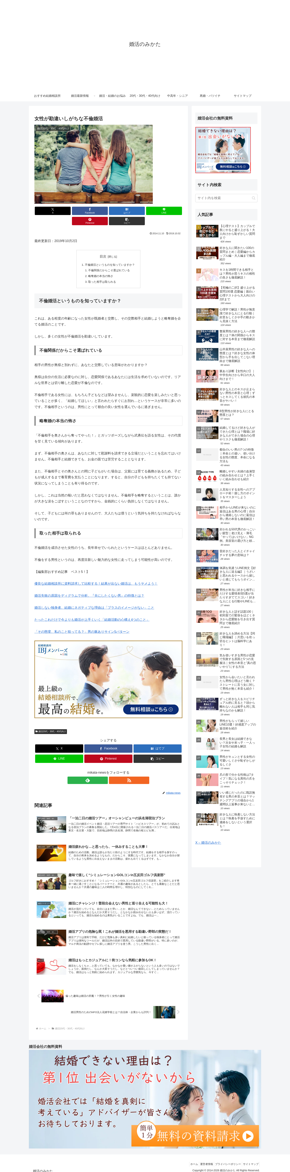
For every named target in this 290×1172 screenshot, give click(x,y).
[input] (226, 198)
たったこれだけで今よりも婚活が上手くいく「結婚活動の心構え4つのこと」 (91, 611)
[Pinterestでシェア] (146, 211)
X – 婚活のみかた (208, 842)
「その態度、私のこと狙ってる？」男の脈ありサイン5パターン (81, 623)
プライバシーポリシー (225, 1160)
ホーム (188, 1160)
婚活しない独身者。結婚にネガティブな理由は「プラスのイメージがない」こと (94, 599)
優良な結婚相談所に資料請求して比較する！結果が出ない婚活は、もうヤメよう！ (96, 575)
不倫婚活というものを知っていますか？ (109, 254)
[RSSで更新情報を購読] (112, 771)
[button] (170, 211)
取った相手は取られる (102, 272)
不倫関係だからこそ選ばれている (109, 260)
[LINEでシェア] (121, 211)
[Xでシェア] (46, 211)
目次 (103, 246)
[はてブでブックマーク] (96, 211)
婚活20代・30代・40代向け (51, 722)
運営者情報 (201, 1160)
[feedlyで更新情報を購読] (104, 771)
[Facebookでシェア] (71, 211)
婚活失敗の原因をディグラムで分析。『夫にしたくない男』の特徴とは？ (89, 587)
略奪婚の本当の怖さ (100, 266)
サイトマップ (250, 1160)
